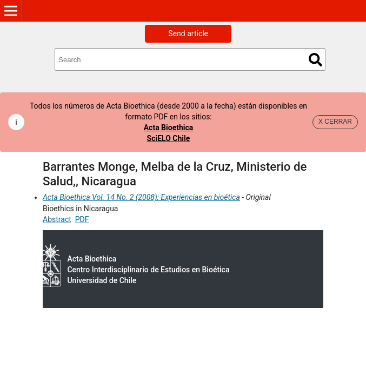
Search (315, 59)
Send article (188, 33)
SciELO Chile (168, 138)
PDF (82, 219)
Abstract (57, 219)
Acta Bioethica (169, 127)
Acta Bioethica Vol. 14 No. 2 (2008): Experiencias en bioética (141, 197)
